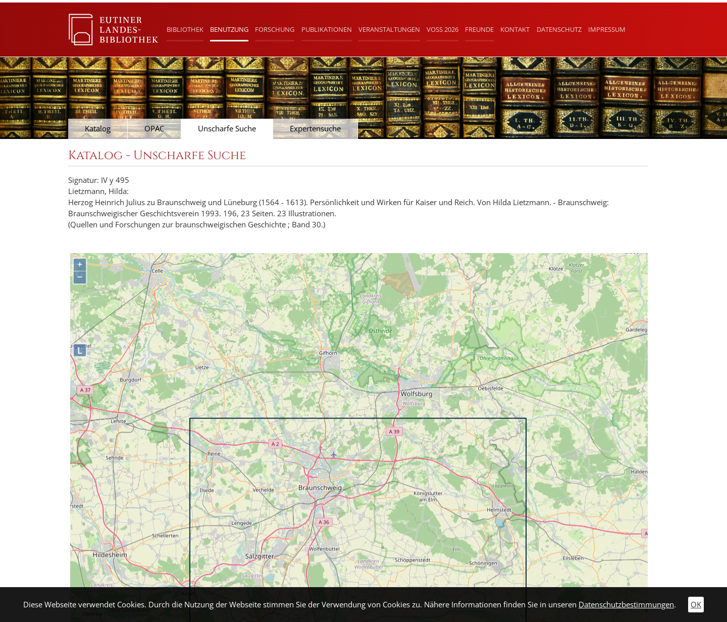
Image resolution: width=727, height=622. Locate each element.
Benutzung (229, 29)
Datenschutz (559, 29)
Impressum (607, 29)
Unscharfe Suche (227, 128)
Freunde (479, 29)
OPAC (154, 128)
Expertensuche (315, 128)
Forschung (274, 29)
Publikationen (326, 29)
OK (696, 604)
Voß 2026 (442, 29)
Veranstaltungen (389, 29)
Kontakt (515, 29)
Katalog (98, 128)
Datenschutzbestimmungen (626, 604)
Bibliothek (185, 29)
